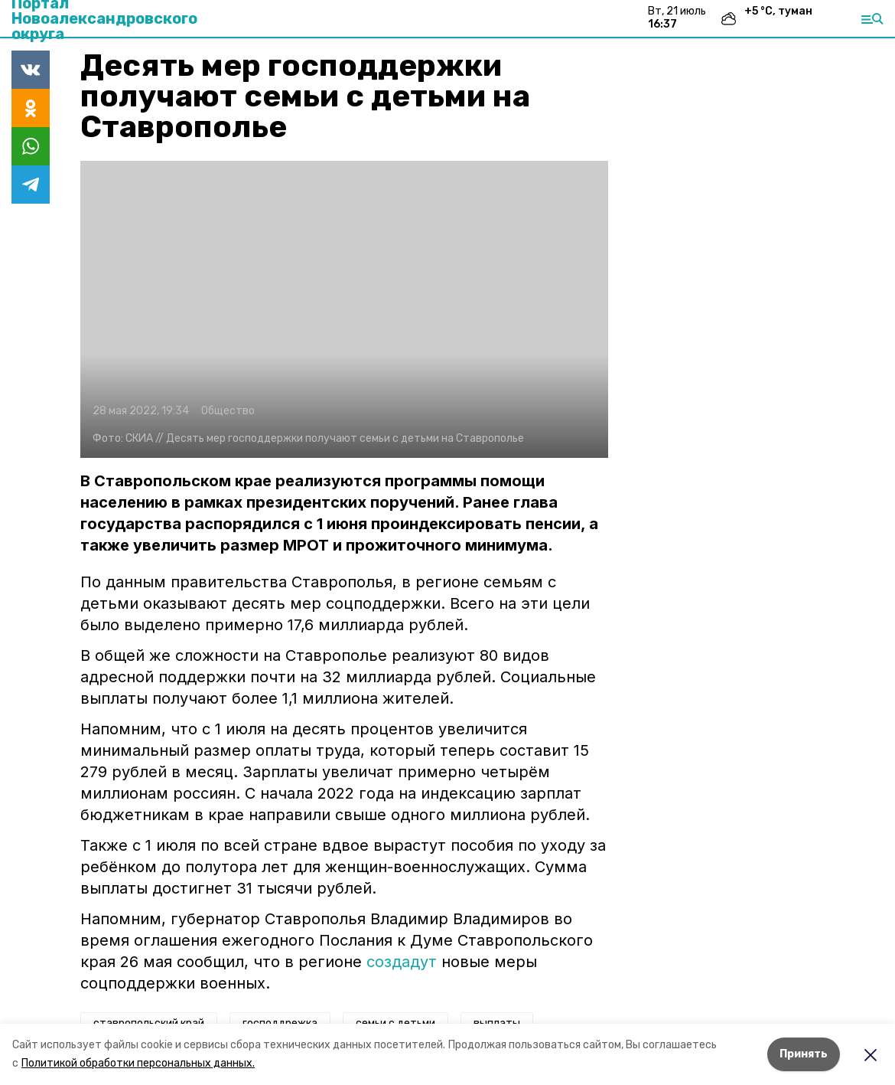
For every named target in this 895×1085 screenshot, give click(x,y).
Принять (803, 1053)
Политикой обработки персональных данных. (138, 1063)
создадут (401, 962)
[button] (344, 309)
